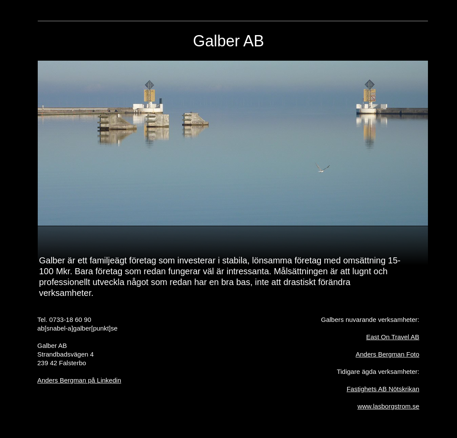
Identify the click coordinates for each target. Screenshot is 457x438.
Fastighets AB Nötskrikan (382, 389)
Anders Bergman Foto (387, 354)
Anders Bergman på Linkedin (79, 380)
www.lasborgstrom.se (388, 406)
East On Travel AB (392, 337)
